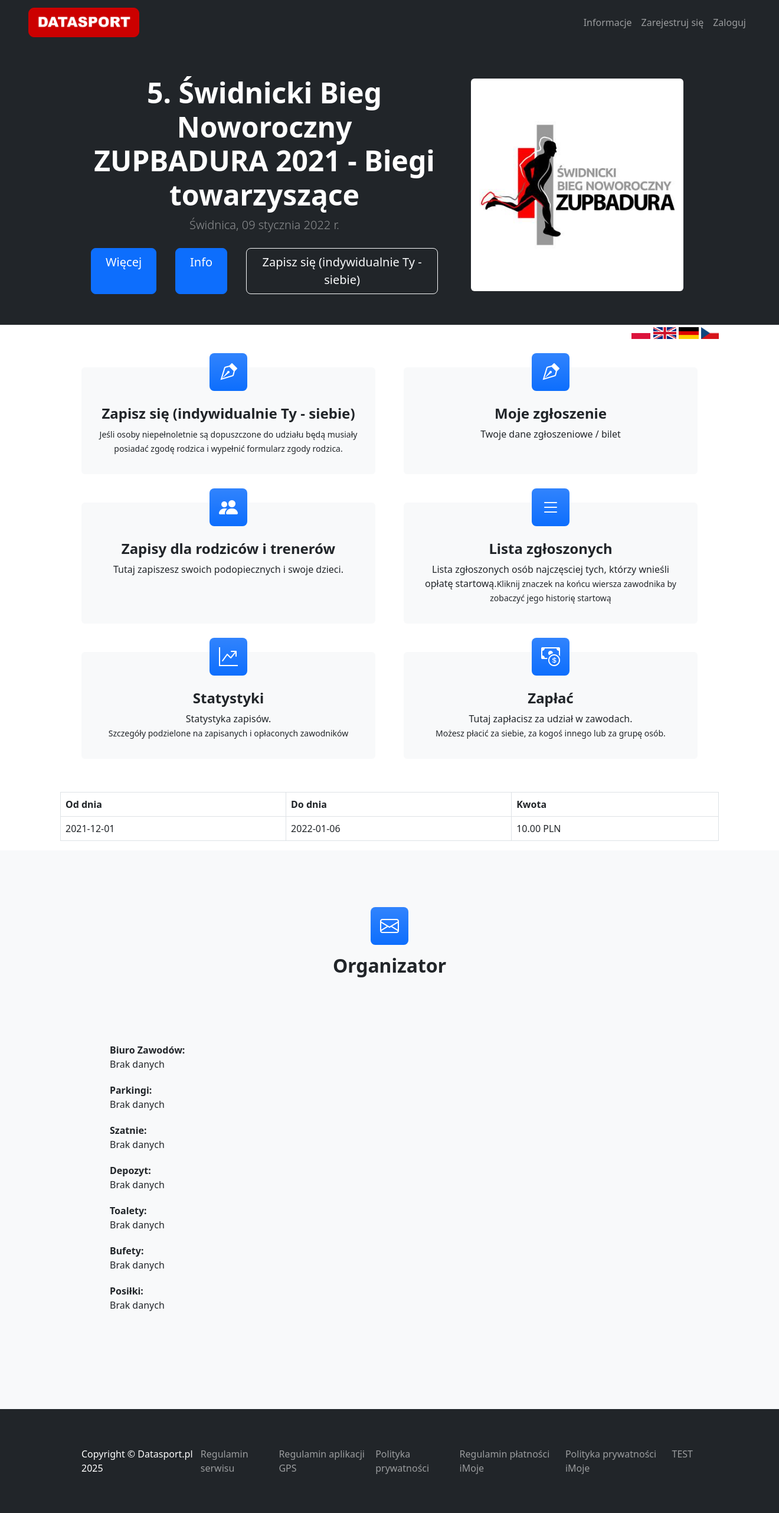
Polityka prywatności (402, 1461)
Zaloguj (729, 22)
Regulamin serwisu (224, 1461)
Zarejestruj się (672, 22)
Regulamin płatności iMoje (505, 1461)
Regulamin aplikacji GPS (321, 1461)
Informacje (608, 22)
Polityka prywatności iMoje (610, 1461)
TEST (682, 1453)
